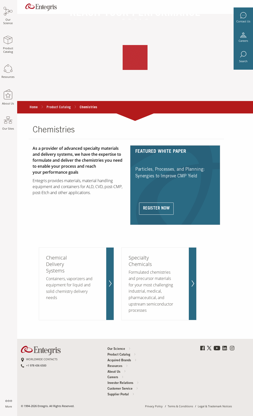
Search (243, 61)
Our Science (119, 349)
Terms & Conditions (180, 406)
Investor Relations (123, 383)
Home (34, 107)
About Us (116, 371)
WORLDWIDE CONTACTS (41, 359)
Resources (117, 366)
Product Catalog (59, 107)
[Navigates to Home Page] (41, 6)
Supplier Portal (120, 394)
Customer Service (122, 389)
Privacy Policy (154, 406)
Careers (243, 41)
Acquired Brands (122, 360)
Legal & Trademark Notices (215, 406)
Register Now (156, 209)
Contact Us (243, 21)
